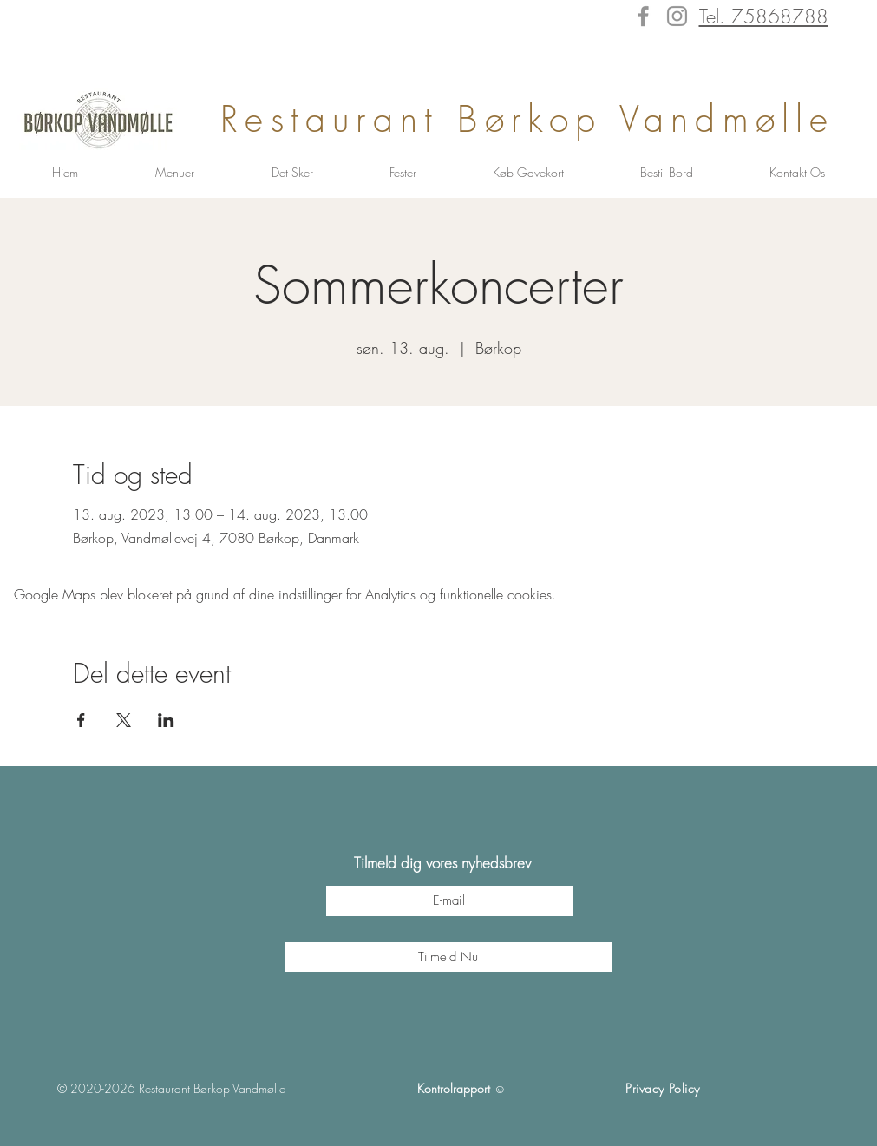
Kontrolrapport (453, 1088)
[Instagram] (677, 16)
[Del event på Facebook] (81, 720)
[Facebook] (643, 16)
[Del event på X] (123, 720)
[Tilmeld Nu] (448, 957)
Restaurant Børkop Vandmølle (537, 118)
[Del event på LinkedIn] (166, 720)
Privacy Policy (662, 1088)
